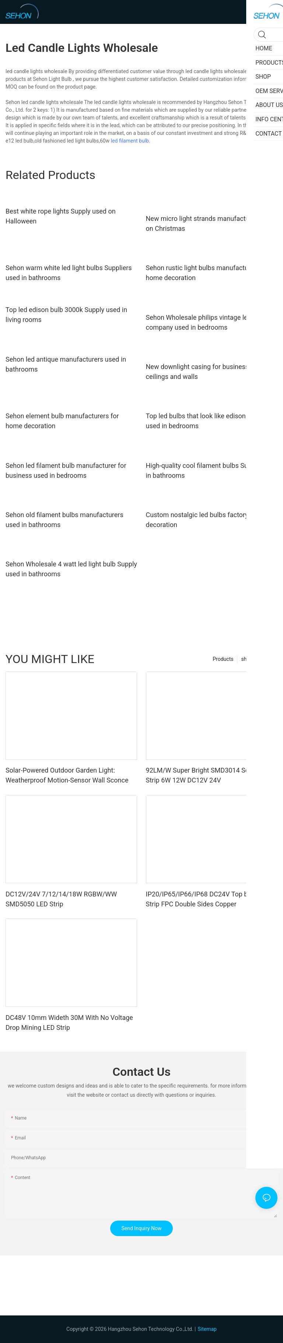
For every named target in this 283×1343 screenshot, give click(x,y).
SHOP (267, 659)
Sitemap (207, 1329)
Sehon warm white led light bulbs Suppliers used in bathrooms (69, 273)
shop (246, 659)
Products (223, 659)
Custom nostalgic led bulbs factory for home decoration (211, 520)
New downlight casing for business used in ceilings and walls (209, 371)
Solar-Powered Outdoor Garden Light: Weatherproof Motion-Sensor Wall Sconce (67, 775)
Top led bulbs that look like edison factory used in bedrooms (207, 421)
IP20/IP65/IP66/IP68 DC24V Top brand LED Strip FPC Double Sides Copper (210, 899)
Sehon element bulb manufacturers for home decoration (62, 421)
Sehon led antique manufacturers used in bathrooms (66, 364)
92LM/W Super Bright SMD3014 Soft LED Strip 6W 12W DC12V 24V (206, 775)
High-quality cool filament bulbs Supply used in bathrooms (211, 470)
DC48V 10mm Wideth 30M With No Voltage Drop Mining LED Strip (69, 1022)
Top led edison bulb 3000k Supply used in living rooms (66, 314)
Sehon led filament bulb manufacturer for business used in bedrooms (66, 470)
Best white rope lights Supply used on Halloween (61, 216)
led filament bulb (130, 141)
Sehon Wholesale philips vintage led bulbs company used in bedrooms (207, 322)
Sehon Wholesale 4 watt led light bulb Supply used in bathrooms (71, 569)
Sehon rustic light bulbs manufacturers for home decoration (208, 273)
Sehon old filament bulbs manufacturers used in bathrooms (64, 520)
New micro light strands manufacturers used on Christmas (211, 223)
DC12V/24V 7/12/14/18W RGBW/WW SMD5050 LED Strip (61, 899)
